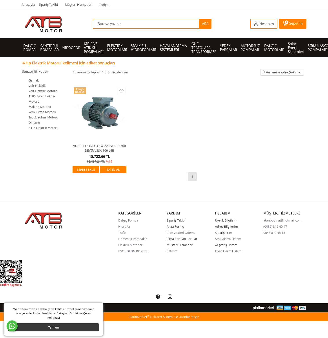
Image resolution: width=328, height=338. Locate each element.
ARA (205, 23)
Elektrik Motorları (130, 245)
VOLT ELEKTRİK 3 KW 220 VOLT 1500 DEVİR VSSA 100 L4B (99, 148)
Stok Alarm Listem (228, 239)
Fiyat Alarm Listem (228, 251)
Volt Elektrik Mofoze (43, 91)
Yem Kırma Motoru (42, 112)
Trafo (122, 233)
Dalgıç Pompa (128, 220)
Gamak (34, 80)
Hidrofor (124, 226)
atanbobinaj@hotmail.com (282, 220)
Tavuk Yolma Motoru (43, 117)
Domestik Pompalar (132, 239)
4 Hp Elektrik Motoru (43, 128)
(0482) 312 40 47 (275, 226)
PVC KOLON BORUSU (133, 251)
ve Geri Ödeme (184, 233)
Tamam (53, 327)
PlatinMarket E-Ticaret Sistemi (151, 317)
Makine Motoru (40, 107)
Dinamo (34, 122)
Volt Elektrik (37, 86)
